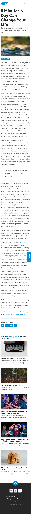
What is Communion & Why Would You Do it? (14, 468)
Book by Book (11, 73)
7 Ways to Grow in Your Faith (11, 385)
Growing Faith (5, 58)
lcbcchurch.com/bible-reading (16, 314)
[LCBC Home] (4, 3)
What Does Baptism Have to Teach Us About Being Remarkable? (14, 412)
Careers (23, 497)
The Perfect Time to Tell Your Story (13, 358)
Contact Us (17, 497)
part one (5, 93)
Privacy (14, 499)
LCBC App (9, 499)
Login (15, 501)
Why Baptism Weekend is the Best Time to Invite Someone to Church (15, 440)
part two (11, 248)
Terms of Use (20, 499)
